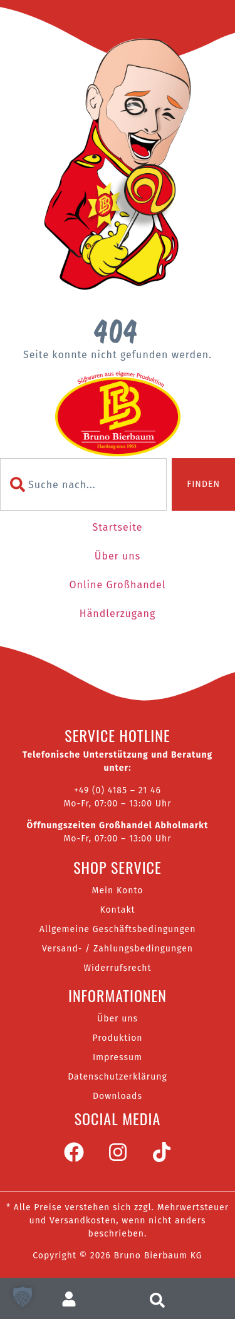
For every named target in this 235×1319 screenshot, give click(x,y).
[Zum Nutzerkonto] (74, 1298)
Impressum (117, 1057)
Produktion (117, 1038)
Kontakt (117, 910)
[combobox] (83, 484)
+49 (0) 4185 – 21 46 (117, 790)
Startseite (117, 527)
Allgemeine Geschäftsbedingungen (117, 929)
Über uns (117, 556)
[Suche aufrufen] (160, 1298)
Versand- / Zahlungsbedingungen (117, 948)
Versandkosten (83, 1220)
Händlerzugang (117, 613)
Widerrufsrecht (117, 968)
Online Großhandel (117, 585)
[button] (22, 1296)
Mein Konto (118, 890)
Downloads (117, 1096)
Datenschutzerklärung (117, 1076)
